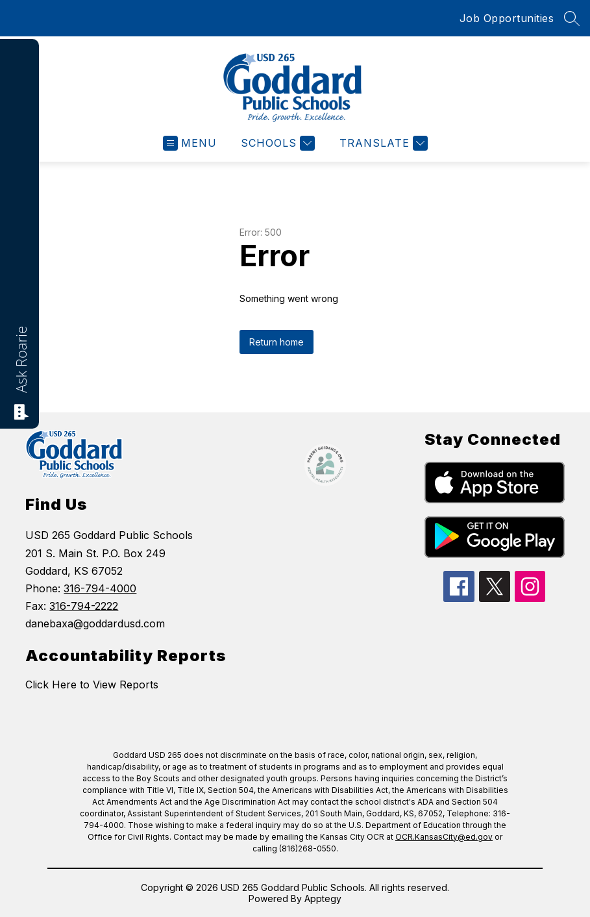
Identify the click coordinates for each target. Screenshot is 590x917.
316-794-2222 (83, 605)
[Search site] (572, 18)
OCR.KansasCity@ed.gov (444, 837)
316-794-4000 (100, 588)
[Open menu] (190, 143)
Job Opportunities (507, 18)
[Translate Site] (382, 143)
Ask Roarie (20, 359)
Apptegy (322, 898)
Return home (276, 341)
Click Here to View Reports (91, 684)
